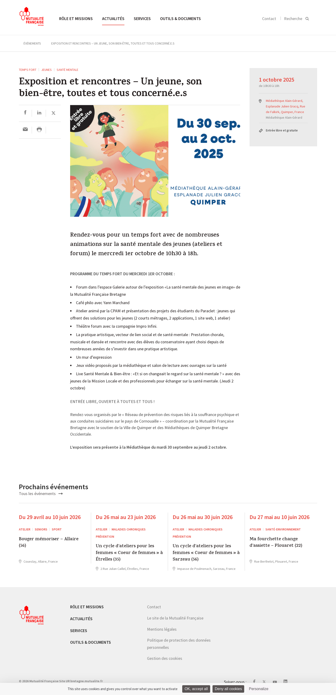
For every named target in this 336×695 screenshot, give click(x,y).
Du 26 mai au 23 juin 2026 (126, 517)
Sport (57, 529)
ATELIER (24, 529)
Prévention (105, 536)
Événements (32, 43)
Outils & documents (180, 18)
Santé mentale (67, 70)
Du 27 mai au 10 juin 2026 (279, 517)
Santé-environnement (283, 529)
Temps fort (27, 70)
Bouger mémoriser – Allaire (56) (49, 543)
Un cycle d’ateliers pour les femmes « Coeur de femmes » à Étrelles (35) (129, 553)
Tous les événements (41, 493)
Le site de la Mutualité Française (175, 618)
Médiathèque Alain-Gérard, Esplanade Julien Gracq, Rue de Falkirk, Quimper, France (285, 106)
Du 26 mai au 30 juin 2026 (203, 517)
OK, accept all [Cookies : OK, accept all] (196, 689)
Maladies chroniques (129, 529)
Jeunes (46, 70)
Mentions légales (162, 629)
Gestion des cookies (164, 658)
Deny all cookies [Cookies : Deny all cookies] (228, 689)
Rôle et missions (76, 18)
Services (142, 18)
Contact (269, 18)
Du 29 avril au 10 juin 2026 (50, 517)
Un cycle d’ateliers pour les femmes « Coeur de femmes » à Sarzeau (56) (206, 553)
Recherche (293, 18)
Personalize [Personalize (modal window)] (258, 689)
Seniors (41, 529)
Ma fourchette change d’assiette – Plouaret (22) (276, 543)
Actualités (113, 18)
